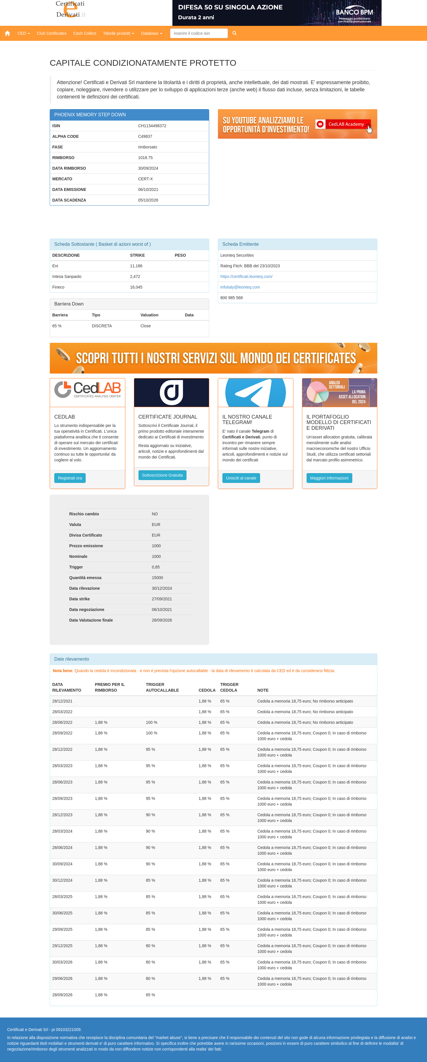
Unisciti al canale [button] (241, 478)
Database (151, 33)
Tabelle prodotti (118, 33)
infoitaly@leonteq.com (240, 287)
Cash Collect (84, 33)
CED (24, 33)
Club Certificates (51, 33)
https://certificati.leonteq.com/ (246, 276)
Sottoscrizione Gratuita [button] (162, 475)
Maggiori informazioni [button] (329, 478)
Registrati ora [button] (70, 478)
